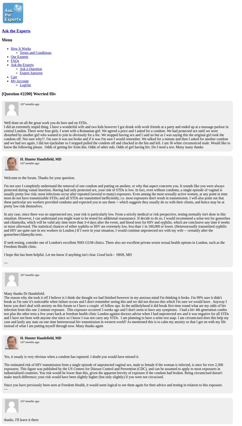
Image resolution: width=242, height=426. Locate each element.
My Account (20, 81)
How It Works (21, 49)
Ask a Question (31, 69)
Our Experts (19, 57)
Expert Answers (31, 73)
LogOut (25, 85)
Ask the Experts (16, 31)
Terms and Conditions (35, 53)
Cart (14, 77)
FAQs (15, 61)
